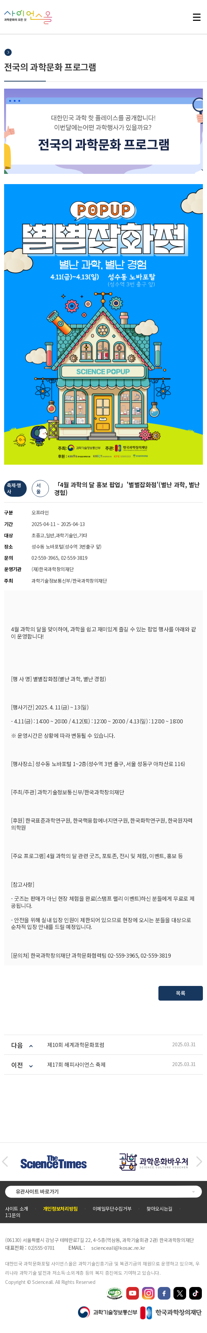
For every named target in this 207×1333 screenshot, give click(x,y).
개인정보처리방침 (60, 1208)
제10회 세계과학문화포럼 (75, 1044)
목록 (180, 993)
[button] (4, 1161)
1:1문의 (12, 1215)
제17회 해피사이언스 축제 (76, 1064)
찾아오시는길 (159, 1208)
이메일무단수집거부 (112, 1208)
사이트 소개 (16, 1208)
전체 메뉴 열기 (196, 17)
